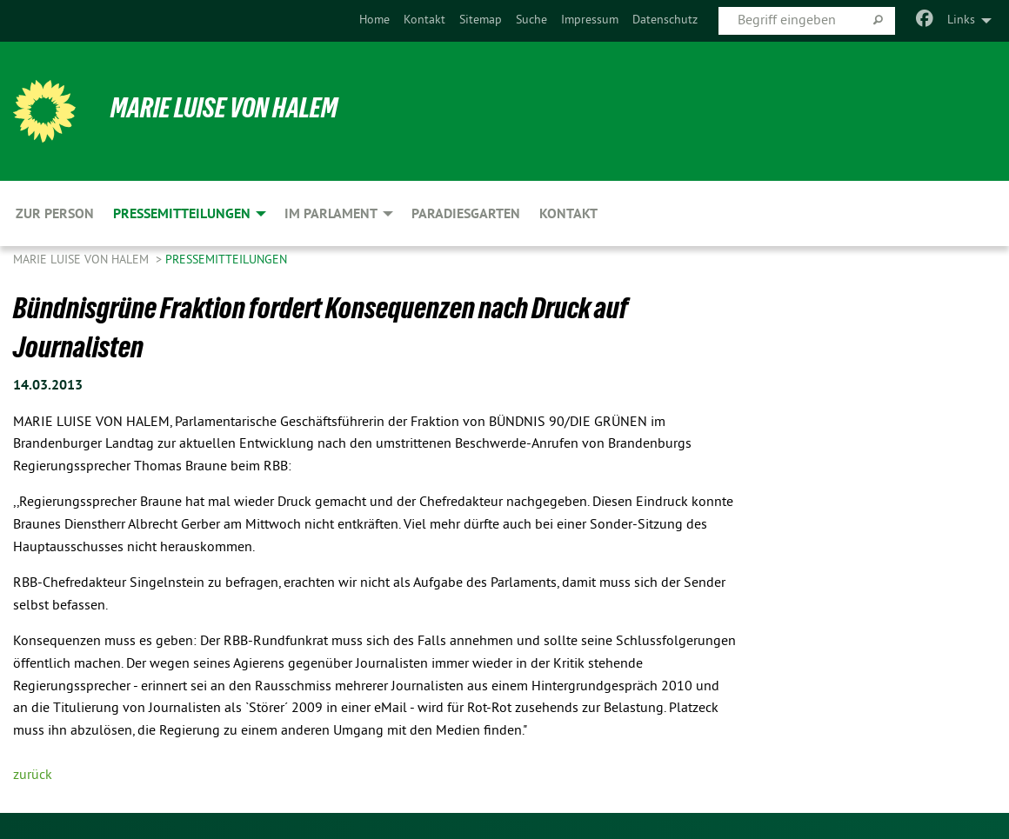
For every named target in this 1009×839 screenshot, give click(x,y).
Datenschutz (665, 20)
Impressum (589, 20)
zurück (32, 775)
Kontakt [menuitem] (568, 213)
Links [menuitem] (961, 20)
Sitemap (480, 20)
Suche (531, 20)
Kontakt (424, 20)
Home (374, 20)
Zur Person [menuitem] (55, 213)
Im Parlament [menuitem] (331, 213)
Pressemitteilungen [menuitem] (182, 213)
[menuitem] (374, 21)
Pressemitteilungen (226, 260)
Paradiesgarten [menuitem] (465, 213)
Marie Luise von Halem (223, 107)
